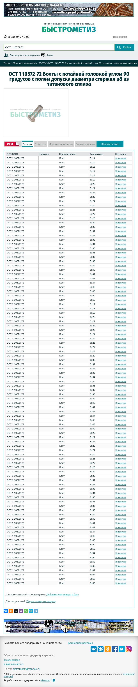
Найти (127, 47)
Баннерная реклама (80, 642)
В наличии (120, 158)
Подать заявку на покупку (41, 601)
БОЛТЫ (43, 63)
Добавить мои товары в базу (62, 594)
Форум (50, 55)
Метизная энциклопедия (25, 63)
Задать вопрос (12, 660)
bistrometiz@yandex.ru (26, 669)
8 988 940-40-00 (18, 36)
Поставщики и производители (25, 55)
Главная (8, 63)
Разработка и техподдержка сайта (27, 680)
